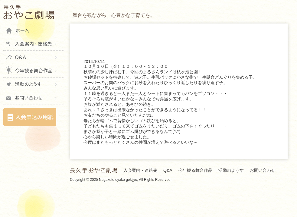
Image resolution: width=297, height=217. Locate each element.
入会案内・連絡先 (33, 43)
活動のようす (33, 84)
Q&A (33, 57)
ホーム (33, 30)
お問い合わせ (33, 98)
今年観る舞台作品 (33, 70)
